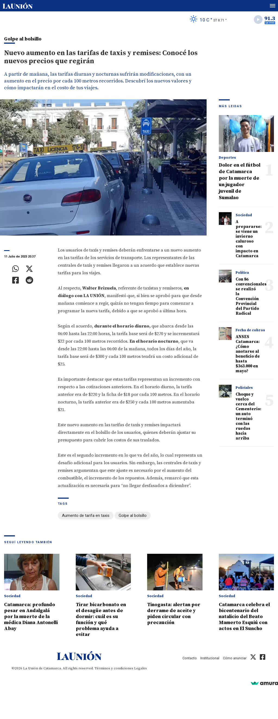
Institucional (209, 658)
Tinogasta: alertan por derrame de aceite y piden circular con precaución (173, 614)
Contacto (189, 658)
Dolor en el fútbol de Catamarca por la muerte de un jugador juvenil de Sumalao (239, 181)
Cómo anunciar (235, 658)
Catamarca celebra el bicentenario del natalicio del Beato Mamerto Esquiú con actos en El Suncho (244, 617)
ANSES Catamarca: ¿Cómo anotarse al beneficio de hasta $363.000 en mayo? (248, 354)
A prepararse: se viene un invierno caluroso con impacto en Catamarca (248, 239)
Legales (140, 668)
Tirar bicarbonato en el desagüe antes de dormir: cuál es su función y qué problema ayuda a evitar (101, 620)
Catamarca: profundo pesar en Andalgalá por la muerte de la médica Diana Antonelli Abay (31, 617)
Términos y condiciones (113, 668)
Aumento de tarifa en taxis (85, 515)
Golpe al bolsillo (133, 515)
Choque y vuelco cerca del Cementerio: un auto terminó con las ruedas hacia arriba (248, 416)
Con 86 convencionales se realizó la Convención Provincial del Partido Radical (251, 296)
